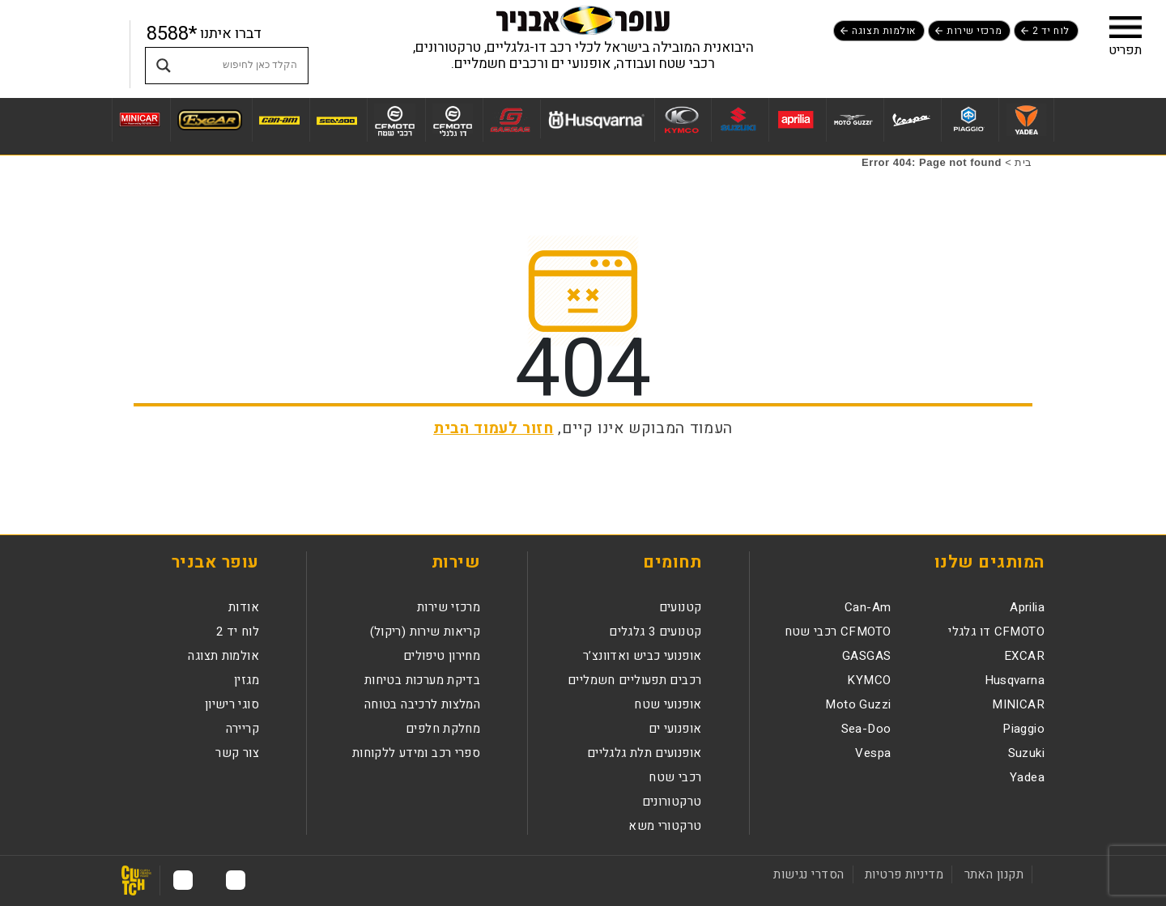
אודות (243, 607)
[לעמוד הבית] (583, 19)
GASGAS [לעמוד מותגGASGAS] (866, 656)
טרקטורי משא (664, 826)
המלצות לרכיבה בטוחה (422, 704)
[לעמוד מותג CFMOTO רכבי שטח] (394, 120)
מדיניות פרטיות (904, 874)
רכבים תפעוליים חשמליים (634, 680)
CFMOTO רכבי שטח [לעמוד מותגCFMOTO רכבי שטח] (838, 631)
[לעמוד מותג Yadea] (1025, 120)
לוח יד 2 (1050, 30)
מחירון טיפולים (441, 656)
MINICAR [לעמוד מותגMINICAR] (1018, 704)
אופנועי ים (675, 729)
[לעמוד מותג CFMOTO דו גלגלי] (452, 120)
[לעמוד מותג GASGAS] (510, 120)
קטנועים (680, 607)
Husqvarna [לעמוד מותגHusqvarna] (1015, 680)
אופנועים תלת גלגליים (644, 753)
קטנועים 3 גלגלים (655, 631)
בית (1023, 162)
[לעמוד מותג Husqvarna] (595, 119)
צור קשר (237, 753)
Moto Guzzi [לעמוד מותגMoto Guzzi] (858, 704)
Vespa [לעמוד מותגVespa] (873, 753)
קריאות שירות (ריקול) (425, 631)
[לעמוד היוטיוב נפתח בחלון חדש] (183, 880)
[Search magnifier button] (163, 65)
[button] (1125, 26)
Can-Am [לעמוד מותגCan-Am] (868, 607)
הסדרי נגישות (808, 874)
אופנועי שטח (667, 704)
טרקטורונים (672, 801)
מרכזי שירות (974, 30)
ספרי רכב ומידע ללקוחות (416, 753)
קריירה (242, 729)
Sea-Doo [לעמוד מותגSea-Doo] (866, 729)
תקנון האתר (993, 874)
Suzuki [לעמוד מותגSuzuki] (1026, 753)
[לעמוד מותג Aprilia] (795, 120)
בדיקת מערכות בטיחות (422, 680)
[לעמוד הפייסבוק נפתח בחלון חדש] (235, 880)
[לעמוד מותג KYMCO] (680, 120)
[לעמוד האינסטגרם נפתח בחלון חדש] (209, 880)
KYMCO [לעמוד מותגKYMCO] (869, 680)
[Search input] (242, 65)
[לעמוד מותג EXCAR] (209, 120)
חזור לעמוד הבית (493, 428)
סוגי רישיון (232, 704)
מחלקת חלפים (443, 729)
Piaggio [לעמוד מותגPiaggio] (1023, 729)
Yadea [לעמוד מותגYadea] (1027, 777)
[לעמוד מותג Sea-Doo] (336, 120)
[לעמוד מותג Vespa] (910, 120)
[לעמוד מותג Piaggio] (968, 120)
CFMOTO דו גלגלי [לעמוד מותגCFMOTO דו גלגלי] (996, 631)
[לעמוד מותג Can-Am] (279, 120)
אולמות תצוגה (884, 30)
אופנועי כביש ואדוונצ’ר (642, 656)
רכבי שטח (675, 777)
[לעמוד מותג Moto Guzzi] (853, 120)
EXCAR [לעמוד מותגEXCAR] (1024, 656)
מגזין (246, 680)
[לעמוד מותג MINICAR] (139, 120)
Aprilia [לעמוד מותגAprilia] (1027, 607)
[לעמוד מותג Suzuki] (738, 120)
